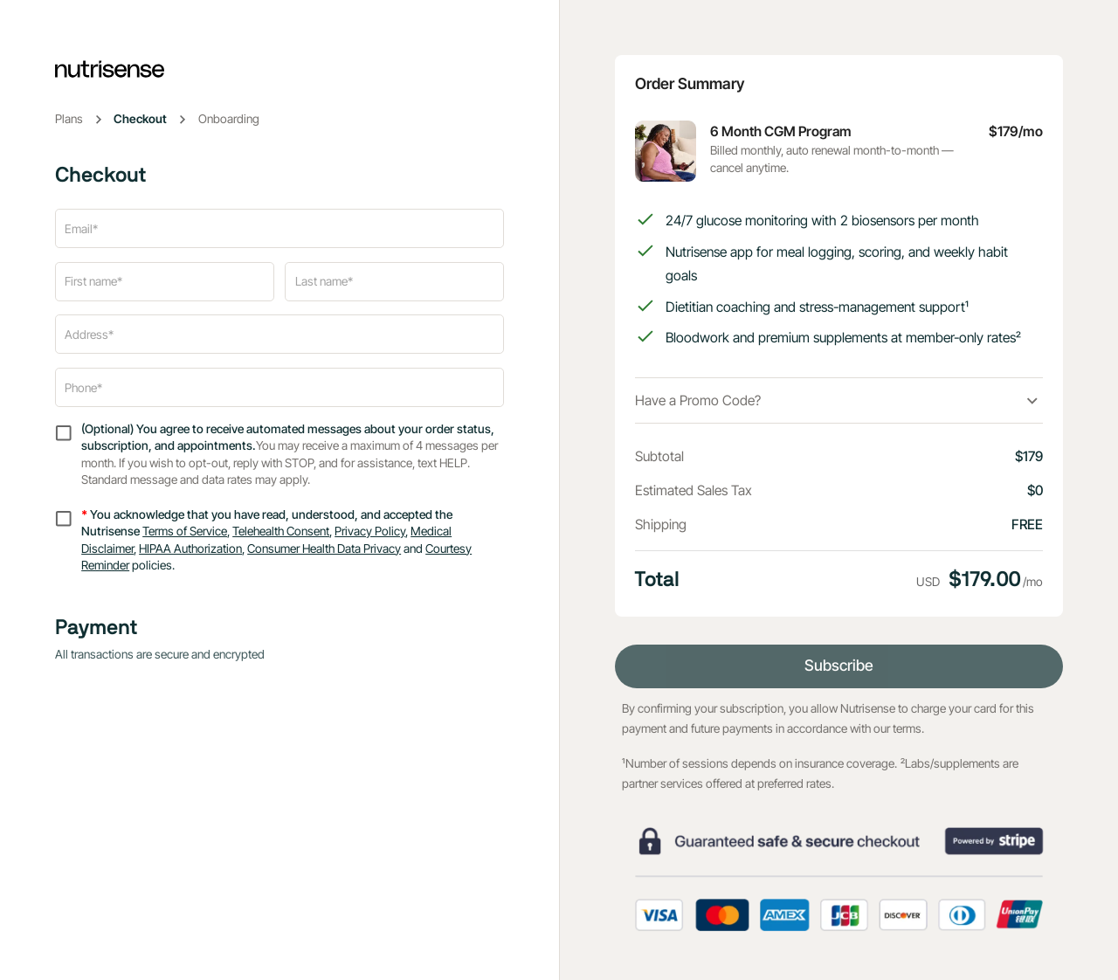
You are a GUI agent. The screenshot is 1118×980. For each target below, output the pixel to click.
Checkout (140, 119)
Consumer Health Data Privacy (324, 549)
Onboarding (228, 119)
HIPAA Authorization (190, 549)
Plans (69, 119)
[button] (839, 400)
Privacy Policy (370, 531)
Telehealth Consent (280, 531)
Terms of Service (184, 531)
